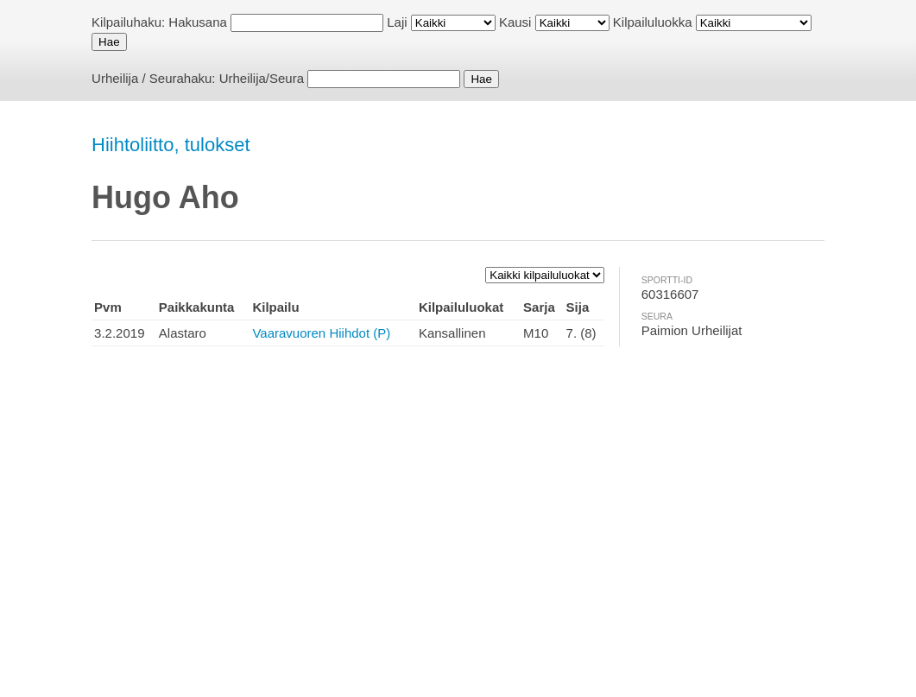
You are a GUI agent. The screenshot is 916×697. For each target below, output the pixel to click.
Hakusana (197, 22)
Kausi (515, 22)
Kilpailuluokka (652, 22)
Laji (397, 22)
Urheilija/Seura (261, 78)
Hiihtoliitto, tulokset (171, 144)
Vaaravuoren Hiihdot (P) (321, 333)
